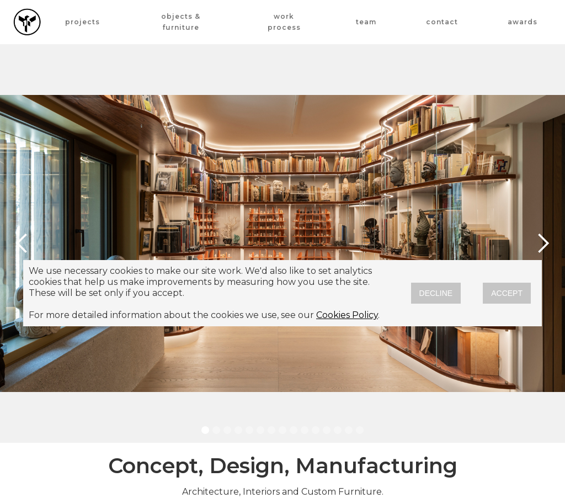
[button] (22, 243)
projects (82, 22)
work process (284, 21)
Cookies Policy (347, 315)
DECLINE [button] (436, 293)
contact (442, 22)
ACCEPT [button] (507, 293)
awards (522, 22)
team (366, 22)
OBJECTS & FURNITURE (180, 21)
